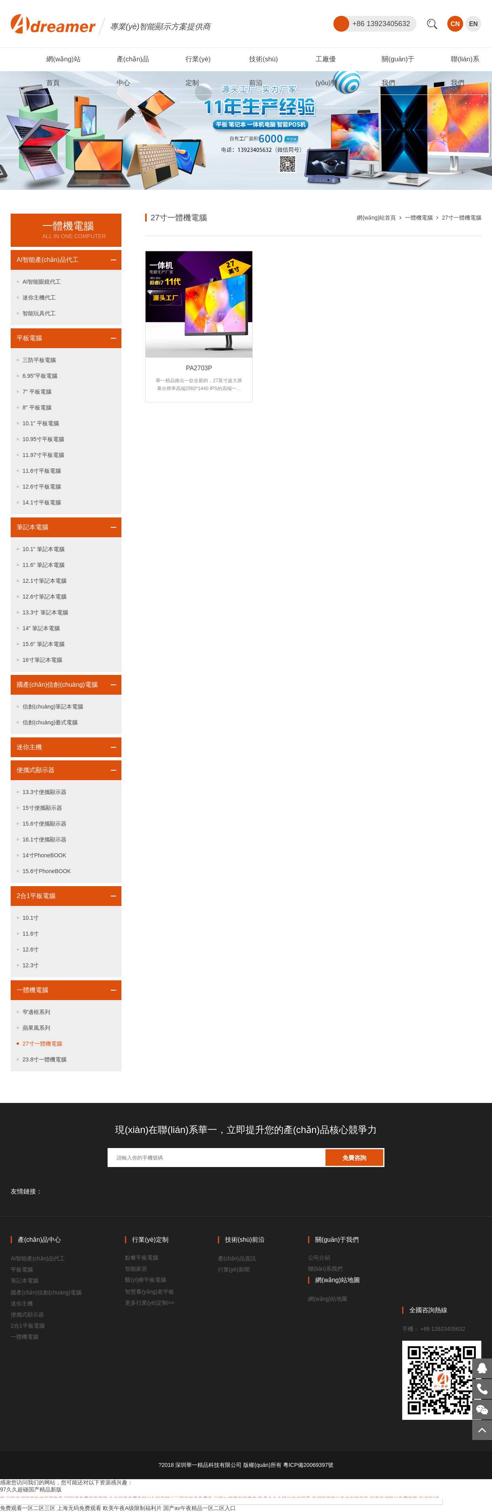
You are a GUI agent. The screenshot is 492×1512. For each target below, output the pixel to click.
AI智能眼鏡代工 (42, 282)
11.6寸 (31, 933)
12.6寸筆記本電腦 (44, 596)
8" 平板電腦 (37, 407)
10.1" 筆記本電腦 (43, 549)
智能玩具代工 (39, 313)
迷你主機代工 (39, 297)
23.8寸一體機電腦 (44, 1059)
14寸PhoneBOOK (44, 855)
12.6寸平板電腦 (42, 486)
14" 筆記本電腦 (41, 628)
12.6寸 (31, 949)
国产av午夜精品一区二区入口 (199, 1508)
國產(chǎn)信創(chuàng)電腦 (57, 684)
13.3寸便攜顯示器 (44, 792)
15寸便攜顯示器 (42, 808)
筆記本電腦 (32, 527)
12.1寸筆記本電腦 (44, 581)
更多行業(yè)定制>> (149, 1303)
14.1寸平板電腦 (42, 502)
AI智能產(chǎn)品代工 (48, 259)
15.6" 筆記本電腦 (43, 644)
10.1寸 (31, 918)
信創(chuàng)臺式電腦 (50, 722)
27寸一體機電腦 (42, 1043)
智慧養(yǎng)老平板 (149, 1291)
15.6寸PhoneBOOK (47, 871)
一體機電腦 (32, 990)
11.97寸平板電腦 (43, 455)
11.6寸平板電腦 (42, 471)
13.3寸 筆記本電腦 (45, 612)
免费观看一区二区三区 (27, 1508)
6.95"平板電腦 (40, 376)
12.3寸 (31, 965)
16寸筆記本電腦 (42, 660)
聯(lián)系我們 (325, 1269)
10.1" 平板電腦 (41, 423)
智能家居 (136, 1269)
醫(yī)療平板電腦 (145, 1280)
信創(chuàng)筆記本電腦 (53, 706)
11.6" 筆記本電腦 (43, 565)
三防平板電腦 (39, 360)
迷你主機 (29, 747)
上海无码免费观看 (79, 1508)
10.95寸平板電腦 (43, 439)
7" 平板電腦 (37, 391)
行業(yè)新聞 (234, 1269)
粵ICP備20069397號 (308, 1465)
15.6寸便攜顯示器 (44, 823)
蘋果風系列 (36, 1028)
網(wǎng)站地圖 (327, 1299)
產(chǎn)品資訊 (237, 1258)
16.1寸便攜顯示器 (44, 839)
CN (455, 24)
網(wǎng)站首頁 (376, 217)
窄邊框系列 (36, 1012)
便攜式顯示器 (36, 770)
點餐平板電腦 (141, 1257)
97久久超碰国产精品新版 (31, 1489)
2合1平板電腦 (36, 895)
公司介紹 (319, 1257)
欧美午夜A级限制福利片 (132, 1508)
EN (473, 24)
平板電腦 (29, 338)
